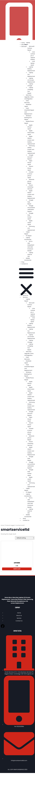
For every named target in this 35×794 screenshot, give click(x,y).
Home (2, 525)
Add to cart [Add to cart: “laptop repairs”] (16, 569)
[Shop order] (24, 538)
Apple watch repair (30, 222)
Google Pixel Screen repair (30, 216)
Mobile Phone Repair (29, 122)
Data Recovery (27, 101)
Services (23, 46)
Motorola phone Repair (31, 181)
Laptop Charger (30, 84)
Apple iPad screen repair (31, 132)
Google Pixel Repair (30, 202)
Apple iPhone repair (30, 127)
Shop (22, 262)
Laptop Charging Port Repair (30, 90)
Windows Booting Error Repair (28, 117)
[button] (26, 281)
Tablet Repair (27, 233)
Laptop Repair (27, 43)
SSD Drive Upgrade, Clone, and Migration (29, 97)
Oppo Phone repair (30, 162)
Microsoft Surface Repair (31, 48)
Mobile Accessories (27, 259)
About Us (24, 44)
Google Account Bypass (30, 157)
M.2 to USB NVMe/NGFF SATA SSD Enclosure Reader (31, 246)
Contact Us (24, 264)
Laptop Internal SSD (30, 254)
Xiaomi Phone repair (30, 168)
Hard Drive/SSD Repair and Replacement (29, 111)
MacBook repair (27, 105)
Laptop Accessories (27, 238)
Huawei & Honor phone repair (30, 174)
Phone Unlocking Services (30, 187)
